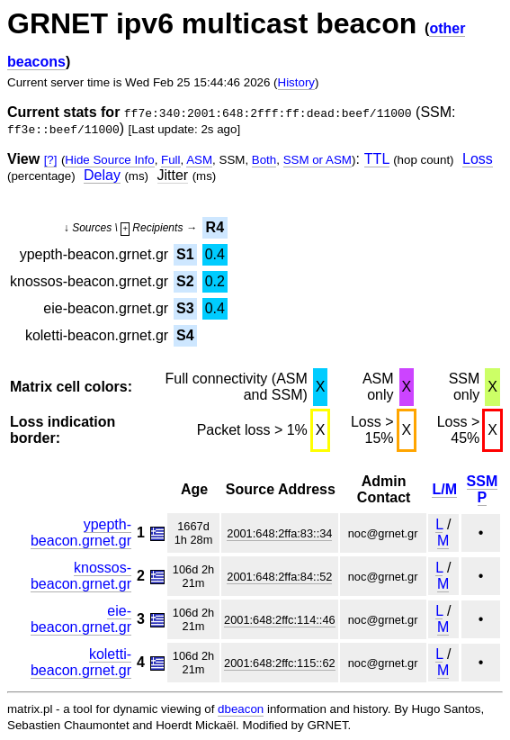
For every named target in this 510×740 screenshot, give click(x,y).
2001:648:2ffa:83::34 (279, 533)
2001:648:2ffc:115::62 (280, 663)
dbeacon (241, 709)
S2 (185, 281)
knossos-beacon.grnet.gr (81, 575)
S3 (185, 308)
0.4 (215, 254)
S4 (185, 335)
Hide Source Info (109, 160)
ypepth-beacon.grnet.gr (81, 532)
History (296, 82)
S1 (185, 254)
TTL (376, 159)
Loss (477, 159)
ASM (199, 160)
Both (264, 160)
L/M (444, 489)
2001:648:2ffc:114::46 (280, 620)
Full (170, 160)
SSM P (482, 489)
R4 (215, 227)
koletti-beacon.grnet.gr (81, 662)
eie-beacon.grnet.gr (81, 619)
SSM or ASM (317, 160)
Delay (102, 175)
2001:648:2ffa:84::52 (279, 576)
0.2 (215, 281)
